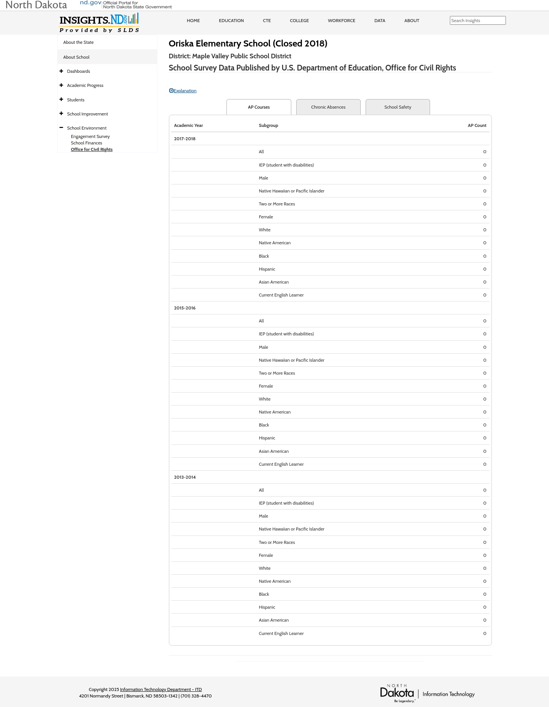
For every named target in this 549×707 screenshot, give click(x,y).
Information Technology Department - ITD (161, 689)
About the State (78, 42)
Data (379, 20)
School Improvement (87, 114)
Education (231, 20)
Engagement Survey (90, 136)
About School (76, 57)
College (299, 20)
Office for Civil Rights (91, 149)
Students (76, 100)
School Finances (86, 143)
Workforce (341, 20)
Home (193, 20)
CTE (267, 20)
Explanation (183, 90)
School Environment (87, 128)
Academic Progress (85, 85)
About (412, 20)
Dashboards (78, 71)
